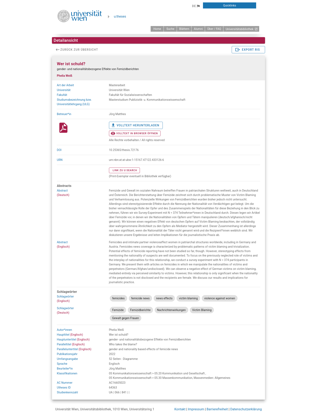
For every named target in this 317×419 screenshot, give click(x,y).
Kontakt (180, 409)
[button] (196, 6)
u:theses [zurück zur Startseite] (120, 16)
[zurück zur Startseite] (157, 29)
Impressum (196, 409)
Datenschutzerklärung (246, 409)
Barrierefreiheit (217, 409)
